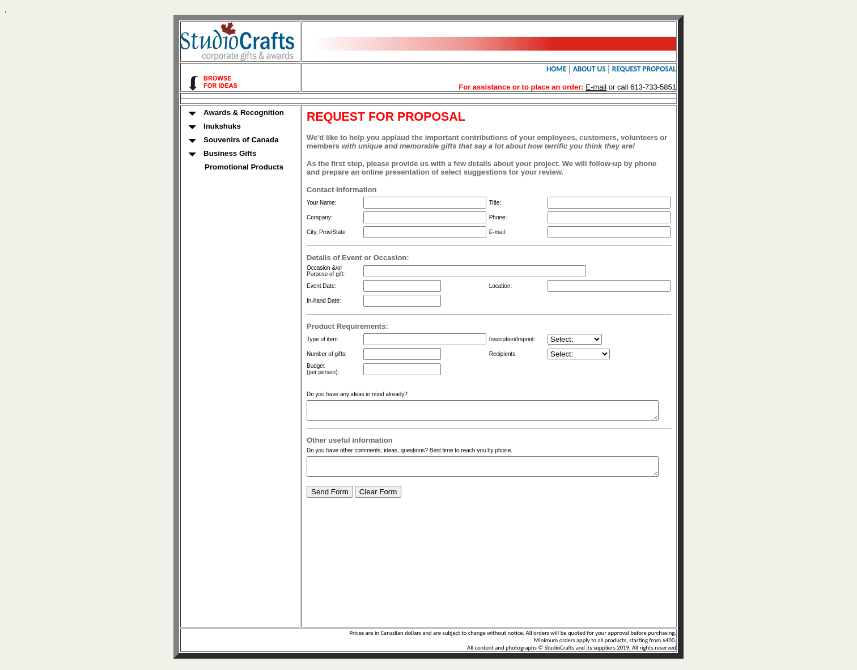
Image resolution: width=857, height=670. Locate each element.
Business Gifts (206, 153)
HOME (568, 69)
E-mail (607, 87)
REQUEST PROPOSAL (656, 69)
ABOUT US (601, 69)
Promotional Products (220, 167)
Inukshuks (199, 126)
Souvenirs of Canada (218, 140)
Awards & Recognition (220, 112)
